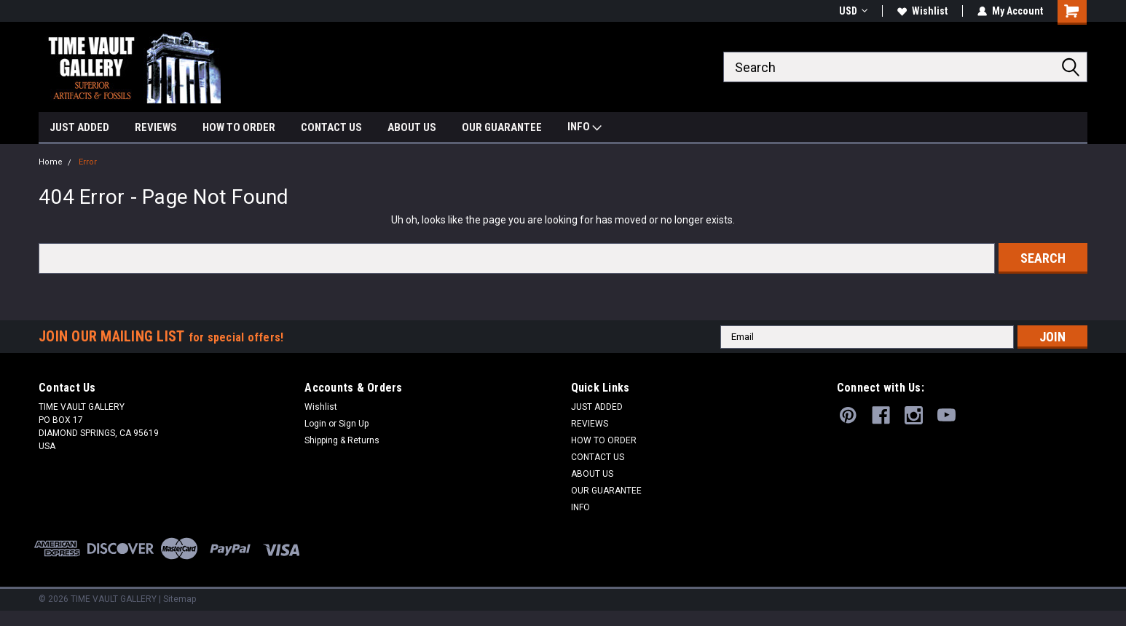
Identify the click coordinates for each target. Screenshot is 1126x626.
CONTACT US (331, 127)
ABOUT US (411, 127)
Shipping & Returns (341, 440)
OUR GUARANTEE (502, 127)
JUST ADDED (79, 127)
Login (315, 424)
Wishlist (922, 11)
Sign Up (354, 424)
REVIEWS (156, 127)
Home (51, 162)
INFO (584, 128)
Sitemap (179, 599)
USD (853, 11)
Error (88, 162)
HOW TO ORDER (238, 127)
